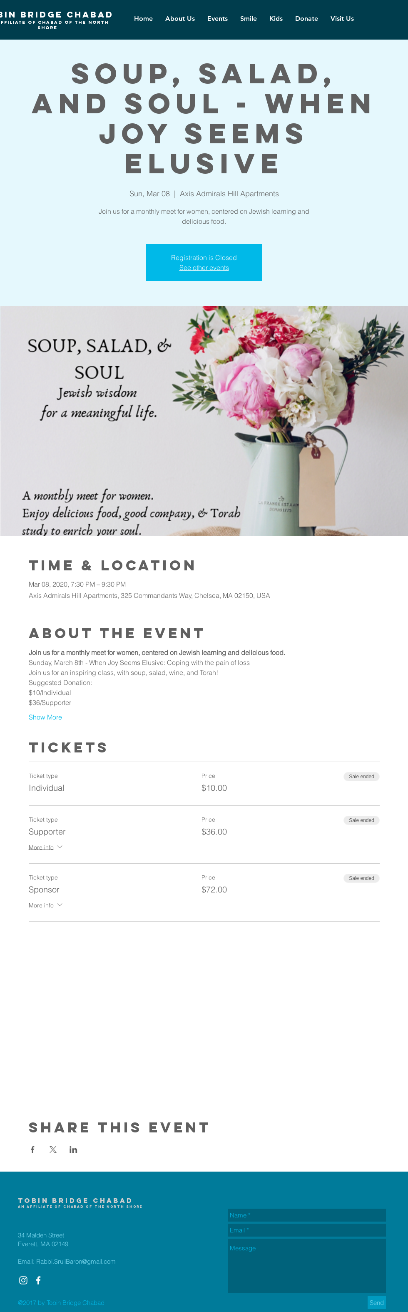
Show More (45, 717)
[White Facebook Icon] (38, 1280)
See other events (204, 267)
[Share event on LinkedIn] (73, 1149)
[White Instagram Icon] (23, 1280)
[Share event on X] (53, 1149)
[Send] (377, 1302)
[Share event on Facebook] (33, 1149)
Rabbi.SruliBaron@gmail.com (76, 1261)
